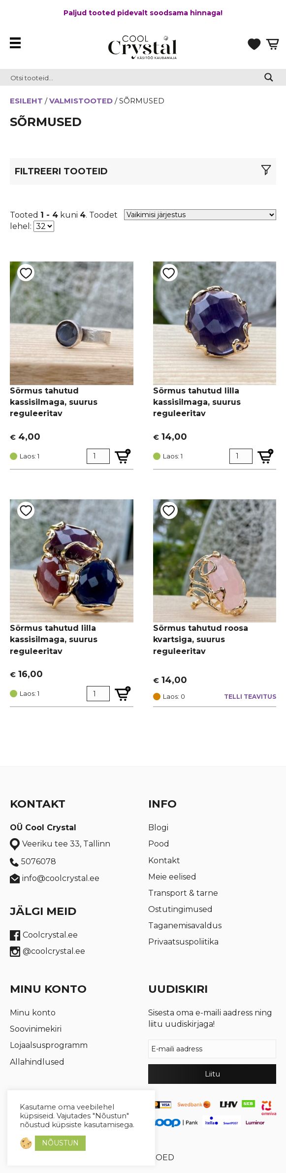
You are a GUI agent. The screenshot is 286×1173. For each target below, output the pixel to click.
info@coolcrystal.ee (54, 879)
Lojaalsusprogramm (49, 1045)
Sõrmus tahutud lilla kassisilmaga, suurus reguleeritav (197, 402)
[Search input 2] (131, 77)
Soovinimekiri (36, 1029)
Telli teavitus (250, 696)
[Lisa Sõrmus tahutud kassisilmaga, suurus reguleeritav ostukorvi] (122, 456)
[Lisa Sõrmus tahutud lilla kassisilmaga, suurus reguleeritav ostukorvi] (265, 456)
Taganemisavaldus (185, 925)
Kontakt (164, 860)
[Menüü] (18, 43)
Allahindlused (37, 1062)
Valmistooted (81, 101)
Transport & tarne (183, 893)
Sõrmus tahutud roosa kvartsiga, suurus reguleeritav (200, 639)
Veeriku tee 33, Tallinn (60, 844)
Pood (158, 843)
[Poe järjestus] (200, 214)
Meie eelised (172, 876)
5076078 (33, 862)
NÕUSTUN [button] (60, 1143)
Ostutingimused (180, 909)
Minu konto (33, 1012)
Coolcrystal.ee (44, 935)
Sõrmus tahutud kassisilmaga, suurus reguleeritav (53, 402)
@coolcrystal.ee (47, 951)
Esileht (26, 101)
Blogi (158, 827)
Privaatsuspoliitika (183, 941)
